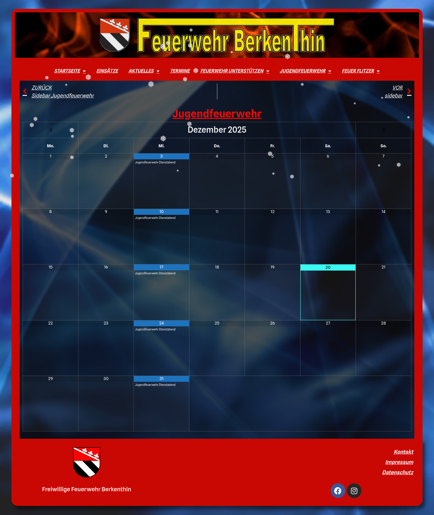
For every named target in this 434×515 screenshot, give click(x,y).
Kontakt (403, 452)
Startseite (70, 71)
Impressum (399, 462)
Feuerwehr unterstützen (234, 71)
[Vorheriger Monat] (50, 130)
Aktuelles (143, 71)
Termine (180, 71)
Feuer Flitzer (361, 71)
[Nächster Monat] (383, 130)
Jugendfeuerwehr (306, 71)
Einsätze (107, 71)
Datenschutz (397, 472)
